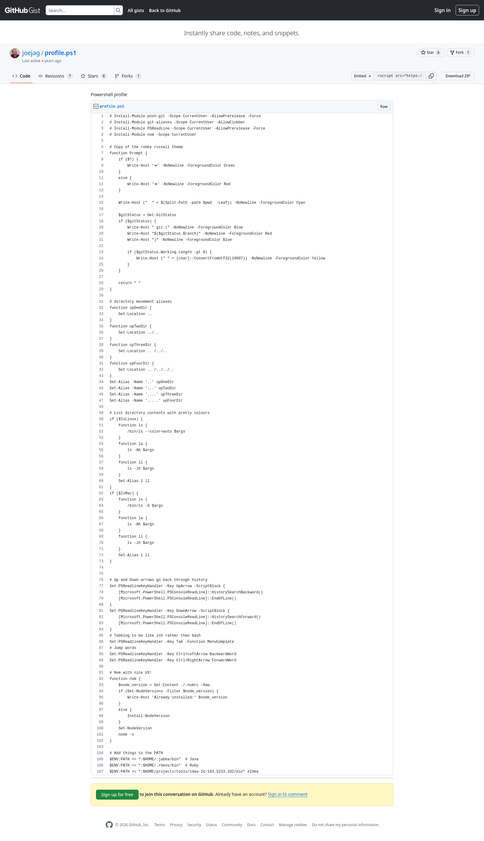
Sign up (467, 10)
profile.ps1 (61, 53)
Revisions (55, 76)
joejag (31, 53)
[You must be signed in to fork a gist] (460, 52)
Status (211, 824)
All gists (136, 10)
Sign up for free (117, 794)
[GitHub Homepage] (109, 825)
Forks (128, 76)
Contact (267, 824)
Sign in (443, 10)
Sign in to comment (287, 794)
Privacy (176, 824)
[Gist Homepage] (23, 10)
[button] (431, 76)
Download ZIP (457, 76)
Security (194, 824)
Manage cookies (293, 824)
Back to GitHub (165, 10)
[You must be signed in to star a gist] (431, 52)
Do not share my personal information (345, 824)
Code (21, 76)
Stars (94, 76)
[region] (242, 444)
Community (232, 824)
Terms (159, 824)
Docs (251, 824)
